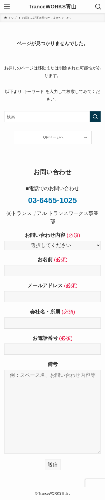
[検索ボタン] (98, 6)
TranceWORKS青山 (52, 7)
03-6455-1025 (52, 200)
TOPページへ (52, 137)
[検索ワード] (52, 116)
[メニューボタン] (6, 6)
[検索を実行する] (95, 116)
